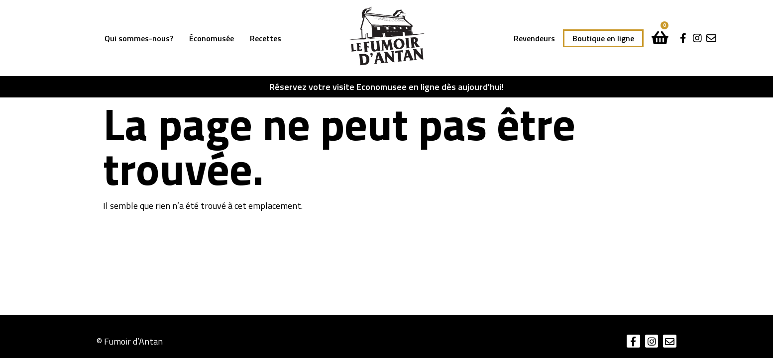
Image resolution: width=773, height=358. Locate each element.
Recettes (265, 38)
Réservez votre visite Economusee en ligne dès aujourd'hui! (386, 86)
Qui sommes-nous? (139, 38)
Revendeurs (534, 38)
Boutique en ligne (603, 38)
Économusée (211, 38)
